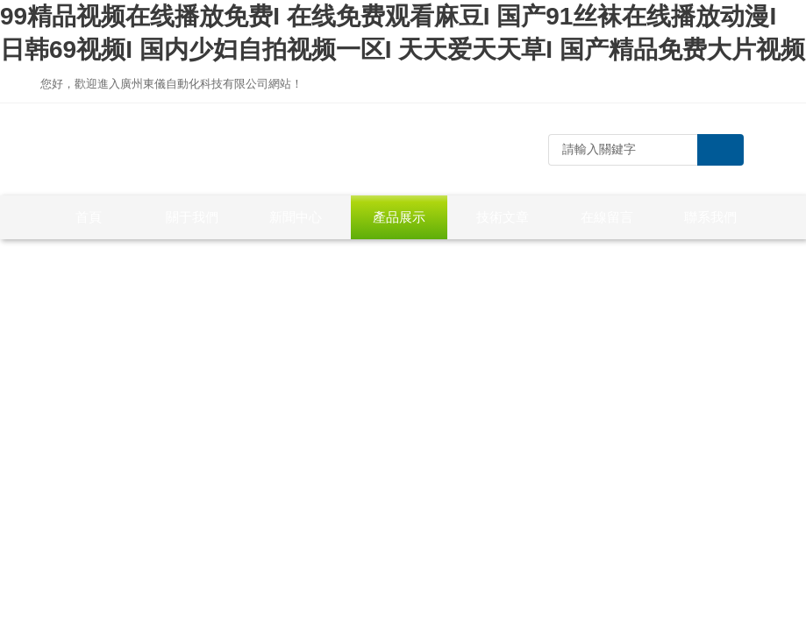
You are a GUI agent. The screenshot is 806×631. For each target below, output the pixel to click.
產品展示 (399, 216)
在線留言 (607, 216)
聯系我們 (710, 216)
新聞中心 (295, 216)
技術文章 (502, 216)
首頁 (88, 216)
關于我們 (192, 216)
